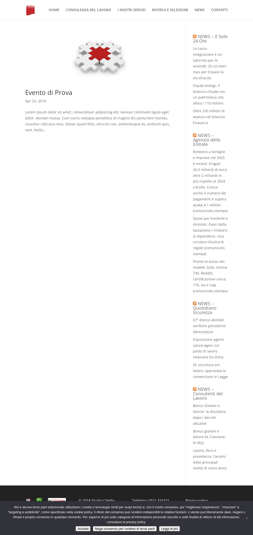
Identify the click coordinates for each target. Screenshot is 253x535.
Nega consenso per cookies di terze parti (125, 529)
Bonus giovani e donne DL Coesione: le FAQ (209, 437)
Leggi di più (169, 529)
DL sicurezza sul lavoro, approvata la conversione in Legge (210, 370)
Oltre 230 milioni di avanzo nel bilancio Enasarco (209, 116)
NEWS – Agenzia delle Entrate (206, 139)
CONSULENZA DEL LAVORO (88, 10)
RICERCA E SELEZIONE (170, 10)
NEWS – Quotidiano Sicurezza (204, 307)
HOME (54, 10)
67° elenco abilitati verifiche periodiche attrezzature (209, 326)
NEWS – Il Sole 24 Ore (210, 38)
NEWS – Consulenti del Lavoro (208, 393)
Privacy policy (197, 500)
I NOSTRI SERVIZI (132, 10)
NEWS (200, 10)
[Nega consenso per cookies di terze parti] (246, 518)
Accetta (83, 529)
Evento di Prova (48, 92)
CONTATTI (219, 10)
